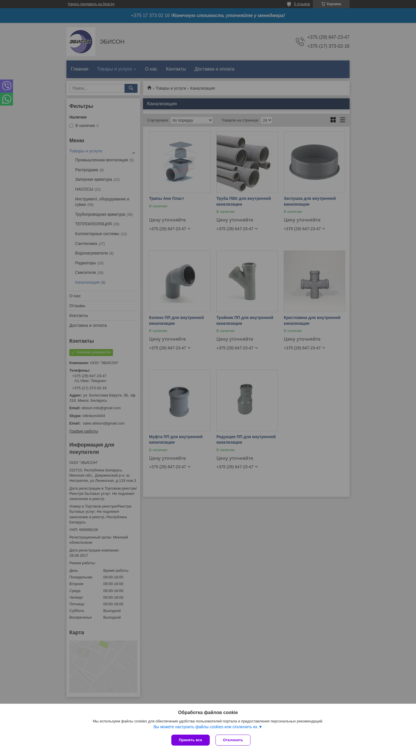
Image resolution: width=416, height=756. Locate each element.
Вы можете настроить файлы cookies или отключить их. (205, 726)
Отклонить (233, 740)
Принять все (190, 740)
